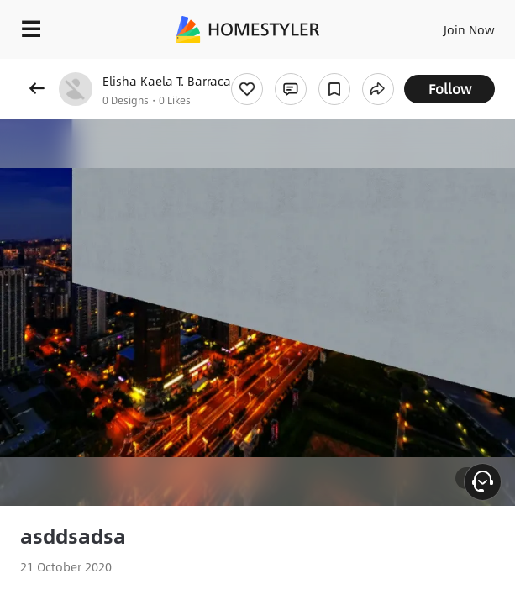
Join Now (469, 29)
